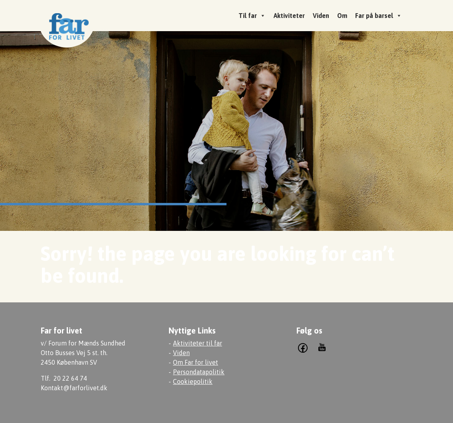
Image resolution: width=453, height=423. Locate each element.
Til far (252, 16)
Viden (321, 15)
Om (342, 15)
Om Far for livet (195, 362)
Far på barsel (378, 16)
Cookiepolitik (193, 381)
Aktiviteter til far (197, 343)
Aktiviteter (289, 15)
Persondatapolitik (199, 371)
